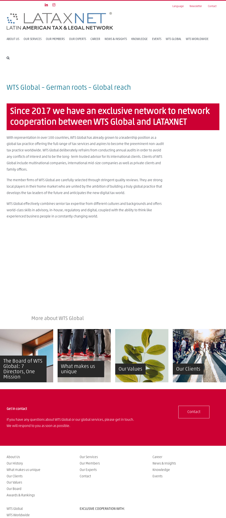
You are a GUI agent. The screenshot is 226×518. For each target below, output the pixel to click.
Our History (15, 463)
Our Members (90, 463)
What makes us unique (23, 470)
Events (157, 476)
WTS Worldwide (18, 515)
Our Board (14, 489)
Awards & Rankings (21, 495)
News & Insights (164, 463)
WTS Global (15, 508)
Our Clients (15, 476)
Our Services (89, 457)
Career (157, 457)
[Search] (8, 57)
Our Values (14, 482)
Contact (85, 476)
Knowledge (161, 470)
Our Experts (88, 470)
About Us (13, 457)
